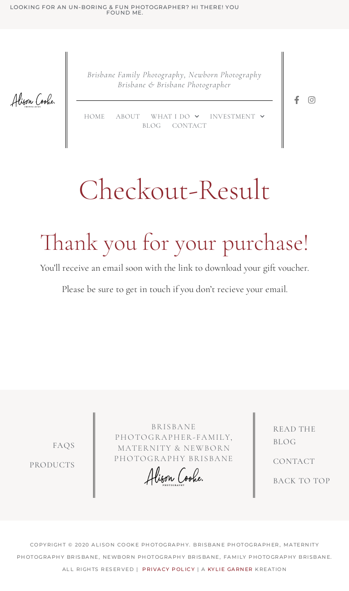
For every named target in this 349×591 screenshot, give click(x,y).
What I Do (175, 116)
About (128, 116)
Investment (237, 116)
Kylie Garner (230, 569)
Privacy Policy (168, 569)
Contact (189, 125)
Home (94, 116)
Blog (151, 125)
